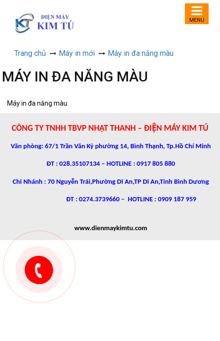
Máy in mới (77, 53)
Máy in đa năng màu (141, 53)
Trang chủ (30, 53)
